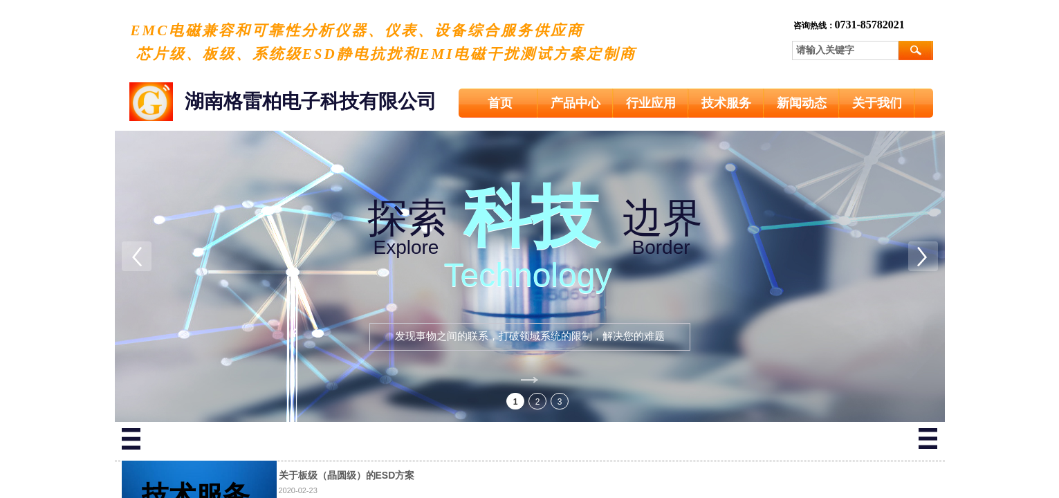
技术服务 (726, 103)
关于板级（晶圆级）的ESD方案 (347, 475)
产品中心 (575, 103)
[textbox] (845, 50)
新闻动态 (802, 103)
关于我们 (877, 103)
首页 (500, 103)
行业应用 (651, 103)
